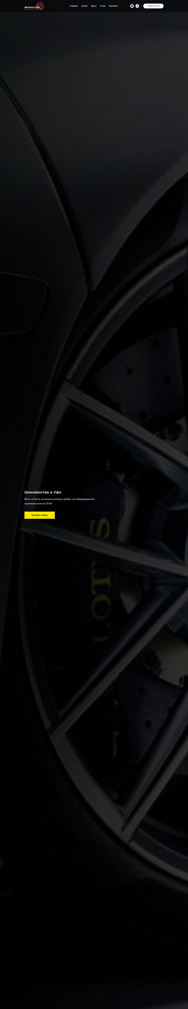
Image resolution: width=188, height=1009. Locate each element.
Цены (94, 6)
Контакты (113, 6)
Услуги (84, 6)
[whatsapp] (132, 6)
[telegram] (137, 6)
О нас (102, 6)
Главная (74, 6)
